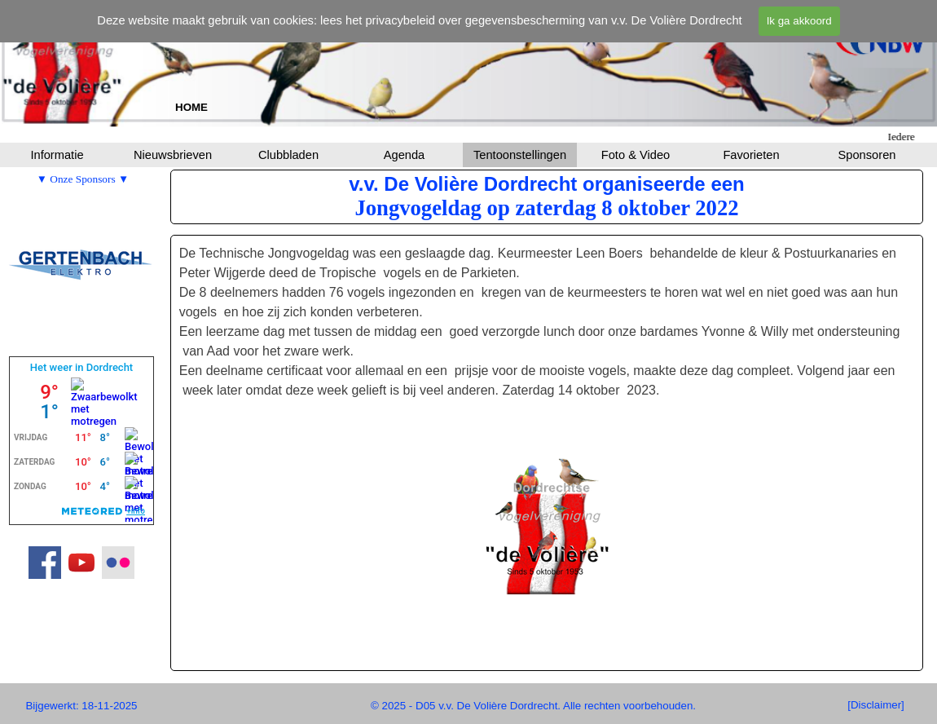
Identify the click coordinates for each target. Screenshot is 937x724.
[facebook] (45, 562)
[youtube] (81, 562)
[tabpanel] (191, 107)
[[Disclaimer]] (876, 705)
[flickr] (118, 562)
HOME (191, 107)
